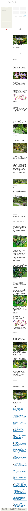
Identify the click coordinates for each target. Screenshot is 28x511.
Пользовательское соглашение (14, 508)
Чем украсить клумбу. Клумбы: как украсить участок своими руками (19, 359)
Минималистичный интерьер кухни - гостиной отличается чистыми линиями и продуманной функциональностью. (19, 417)
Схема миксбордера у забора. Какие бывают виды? (19, 251)
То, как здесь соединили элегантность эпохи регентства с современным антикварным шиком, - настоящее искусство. (19, 468)
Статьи (17, 3)
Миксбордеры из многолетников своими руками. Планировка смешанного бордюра (19, 189)
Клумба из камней (23, 12)
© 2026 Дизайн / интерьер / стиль (5, 508)
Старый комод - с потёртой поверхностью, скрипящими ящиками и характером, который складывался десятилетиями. (19, 498)
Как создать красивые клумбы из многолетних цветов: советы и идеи (19, 65)
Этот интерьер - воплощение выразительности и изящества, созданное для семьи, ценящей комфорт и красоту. (20, 456)
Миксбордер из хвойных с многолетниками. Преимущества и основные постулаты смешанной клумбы (20, 158)
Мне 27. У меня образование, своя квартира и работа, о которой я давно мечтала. (6, 15)
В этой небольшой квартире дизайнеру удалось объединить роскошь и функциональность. (18, 438)
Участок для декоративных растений (23, 9)
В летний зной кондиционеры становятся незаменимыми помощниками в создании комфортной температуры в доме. (19, 420)
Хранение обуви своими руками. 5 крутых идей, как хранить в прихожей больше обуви (6, 25)
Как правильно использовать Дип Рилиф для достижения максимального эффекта (6, 22)
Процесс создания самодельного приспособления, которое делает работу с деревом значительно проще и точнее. (18, 430)
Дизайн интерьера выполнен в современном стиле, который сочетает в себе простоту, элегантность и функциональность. (19, 458)
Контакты (11, 508)
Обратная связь (19, 508)
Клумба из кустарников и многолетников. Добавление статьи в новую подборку (18, 317)
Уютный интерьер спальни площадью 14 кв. (20, 463)
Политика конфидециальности (12, 509)
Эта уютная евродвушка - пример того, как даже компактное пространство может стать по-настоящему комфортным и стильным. (19, 434)
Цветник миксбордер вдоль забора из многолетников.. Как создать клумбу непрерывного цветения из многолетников (20, 84)
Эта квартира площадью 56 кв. (18, 464)
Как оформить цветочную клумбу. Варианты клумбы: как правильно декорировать (19, 17)
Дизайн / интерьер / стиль (14, 1)
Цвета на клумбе (16, 12)
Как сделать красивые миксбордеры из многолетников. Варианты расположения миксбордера (19, 105)
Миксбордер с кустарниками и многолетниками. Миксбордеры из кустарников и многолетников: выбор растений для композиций (19, 283)
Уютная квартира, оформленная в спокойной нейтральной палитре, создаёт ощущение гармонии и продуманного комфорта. (19, 412)
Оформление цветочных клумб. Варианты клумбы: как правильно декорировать (19, 336)
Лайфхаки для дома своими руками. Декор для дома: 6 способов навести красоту (7, 10)
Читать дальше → (15, 59)
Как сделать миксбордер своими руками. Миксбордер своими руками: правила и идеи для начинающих (19, 218)
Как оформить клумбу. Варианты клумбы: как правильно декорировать (19, 383)
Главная (10, 3)
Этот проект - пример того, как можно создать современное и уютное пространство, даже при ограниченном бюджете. (19, 444)
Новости (13, 3)
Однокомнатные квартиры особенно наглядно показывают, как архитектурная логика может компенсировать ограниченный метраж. (19, 414)
